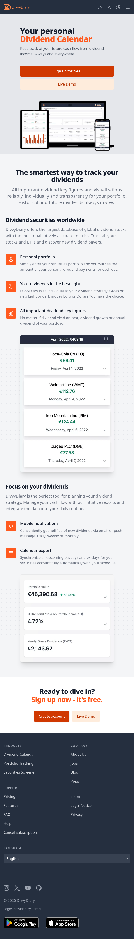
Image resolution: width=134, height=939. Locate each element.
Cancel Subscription (20, 832)
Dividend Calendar (19, 754)
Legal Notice (81, 805)
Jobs (74, 763)
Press (75, 781)
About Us (78, 754)
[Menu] (127, 7)
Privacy (77, 814)
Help (8, 823)
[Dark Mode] (109, 7)
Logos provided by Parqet (23, 909)
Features (11, 805)
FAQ (7, 814)
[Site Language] (100, 7)
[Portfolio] (118, 7)
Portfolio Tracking (18, 763)
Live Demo (67, 84)
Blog (74, 772)
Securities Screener (20, 772)
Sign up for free (67, 71)
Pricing (9, 796)
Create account (52, 716)
